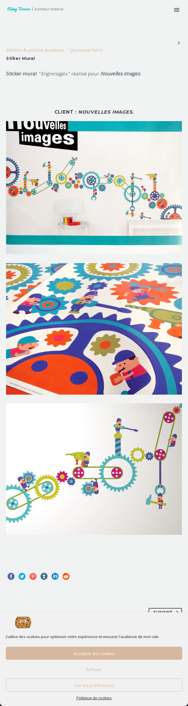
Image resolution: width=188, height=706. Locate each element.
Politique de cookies (94, 698)
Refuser (94, 669)
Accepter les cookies (94, 653)
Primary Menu (176, 10)
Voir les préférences (94, 685)
